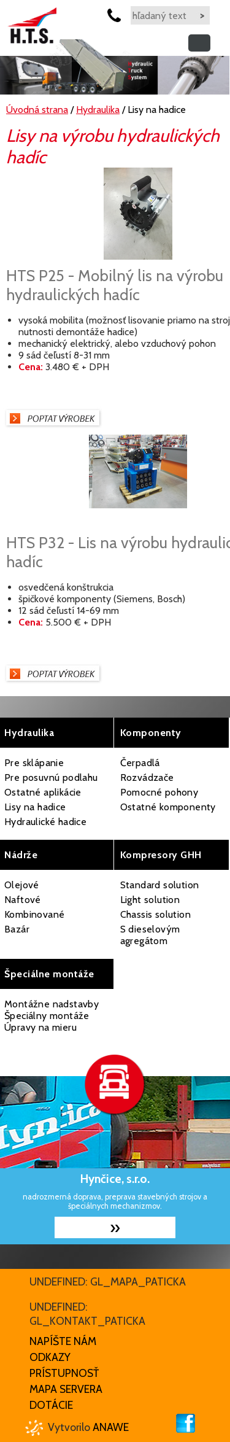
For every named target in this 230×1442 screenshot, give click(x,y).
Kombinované (34, 914)
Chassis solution (155, 914)
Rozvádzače (147, 777)
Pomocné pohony (159, 792)
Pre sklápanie (34, 763)
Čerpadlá (140, 763)
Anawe (111, 1427)
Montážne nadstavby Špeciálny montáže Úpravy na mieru (51, 1015)
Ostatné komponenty (168, 807)
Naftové (22, 899)
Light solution (150, 899)
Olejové (21, 885)
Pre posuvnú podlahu (51, 777)
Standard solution (159, 885)
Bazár (16, 929)
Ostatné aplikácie (43, 792)
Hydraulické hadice (45, 822)
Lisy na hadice (35, 807)
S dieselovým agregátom (150, 935)
